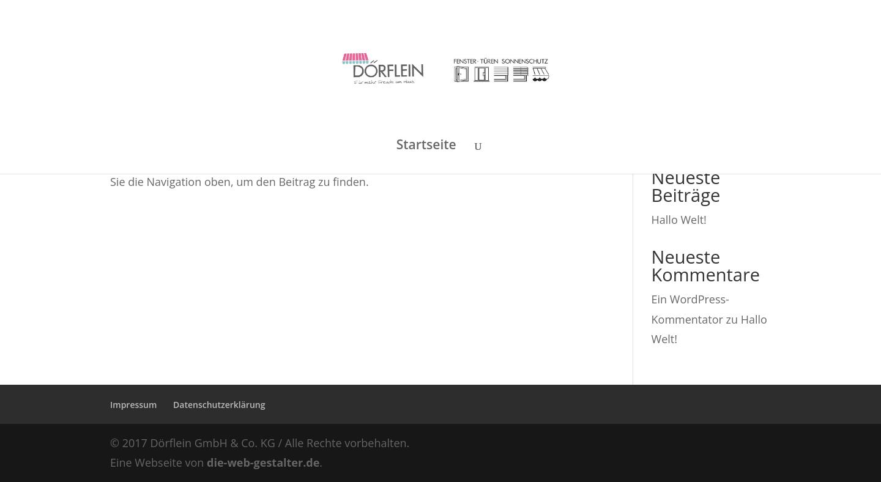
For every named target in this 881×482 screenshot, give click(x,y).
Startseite (426, 146)
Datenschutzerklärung (219, 404)
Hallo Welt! (679, 219)
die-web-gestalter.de (263, 462)
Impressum (133, 404)
